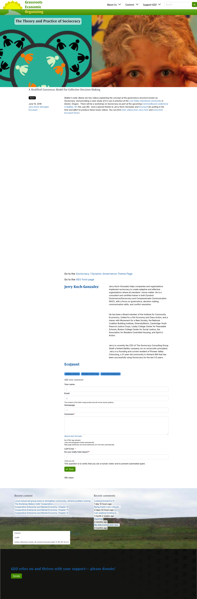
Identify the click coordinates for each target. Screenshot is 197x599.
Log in (76, 534)
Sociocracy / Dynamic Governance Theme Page (104, 273)
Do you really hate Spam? (76, 452)
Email (67, 393)
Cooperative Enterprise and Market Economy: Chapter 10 (42, 507)
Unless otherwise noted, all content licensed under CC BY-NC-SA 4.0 (41, 542)
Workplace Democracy (90, 374)
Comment (69, 414)
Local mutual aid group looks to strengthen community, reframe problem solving (52, 501)
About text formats (73, 436)
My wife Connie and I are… (106, 525)
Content (129, 5)
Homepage (69, 405)
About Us (112, 5)
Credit (16, 538)
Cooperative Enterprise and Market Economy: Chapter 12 (42, 513)
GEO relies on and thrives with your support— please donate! (63, 569)
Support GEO (150, 5)
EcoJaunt (33, 110)
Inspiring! (98, 519)
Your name (69, 384)
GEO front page (85, 279)
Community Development (110, 374)
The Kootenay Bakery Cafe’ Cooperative (34, 504)
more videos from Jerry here (134, 110)
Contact (17, 533)
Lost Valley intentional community (145, 101)
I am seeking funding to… (106, 513)
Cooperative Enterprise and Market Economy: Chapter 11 (41, 510)
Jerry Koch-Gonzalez (39, 107)
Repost (32, 98)
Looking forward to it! (104, 501)
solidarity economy (72, 374)
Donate (16, 576)
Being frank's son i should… (107, 507)
